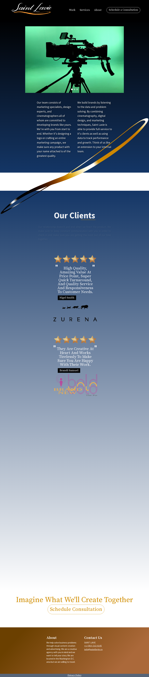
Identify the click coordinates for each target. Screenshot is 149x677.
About (97, 10)
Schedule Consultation (76, 609)
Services (85, 10)
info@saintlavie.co (93, 649)
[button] (72, 89)
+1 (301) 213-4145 (93, 645)
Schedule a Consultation (123, 10)
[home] (38, 9)
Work (72, 10)
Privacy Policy (74, 675)
